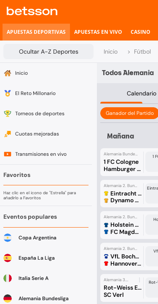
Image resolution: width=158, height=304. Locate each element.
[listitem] (36, 32)
